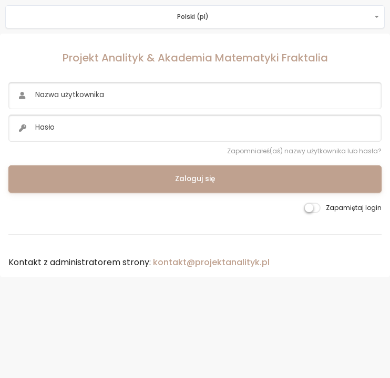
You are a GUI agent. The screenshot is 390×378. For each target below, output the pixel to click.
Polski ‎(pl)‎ (193, 16)
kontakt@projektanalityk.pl (211, 262)
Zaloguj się (195, 179)
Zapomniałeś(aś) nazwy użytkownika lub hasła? (304, 150)
